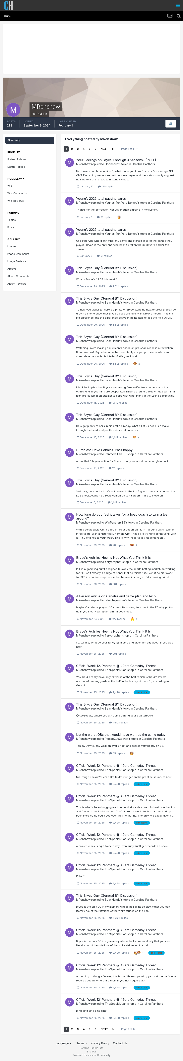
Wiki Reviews (15, 200)
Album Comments (18, 276)
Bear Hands (112, 272)
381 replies (117, 584)
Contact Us (120, 1043)
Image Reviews (16, 261)
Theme (81, 1043)
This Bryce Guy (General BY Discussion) (107, 268)
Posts (10, 227)
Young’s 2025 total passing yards (101, 199)
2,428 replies (119, 692)
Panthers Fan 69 (115, 454)
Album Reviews (16, 283)
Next (104, 148)
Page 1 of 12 (129, 148)
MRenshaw (83, 164)
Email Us (91, 1051)
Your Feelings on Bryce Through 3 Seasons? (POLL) (116, 160)
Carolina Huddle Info (91, 1047)
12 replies (116, 468)
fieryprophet (113, 562)
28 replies (117, 545)
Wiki (10, 185)
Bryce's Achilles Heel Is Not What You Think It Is (113, 558)
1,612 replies (118, 286)
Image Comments (18, 253)
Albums (12, 268)
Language (63, 1043)
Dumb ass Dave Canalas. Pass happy (104, 450)
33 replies (117, 753)
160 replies (106, 186)
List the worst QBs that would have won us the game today (120, 735)
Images (11, 246)
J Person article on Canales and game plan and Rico (116, 596)
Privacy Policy (100, 1043)
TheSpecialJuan (115, 670)
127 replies (117, 618)
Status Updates (16, 159)
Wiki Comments (17, 193)
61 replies (104, 217)
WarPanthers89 (115, 522)
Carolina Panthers (143, 164)
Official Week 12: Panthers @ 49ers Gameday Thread (116, 666)
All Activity (13, 140)
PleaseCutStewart (116, 738)
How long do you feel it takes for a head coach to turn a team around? (123, 516)
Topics (11, 219)
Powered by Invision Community (91, 1055)
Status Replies (16, 166)
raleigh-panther (115, 600)
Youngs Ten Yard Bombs (121, 202)
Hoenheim (111, 164)
